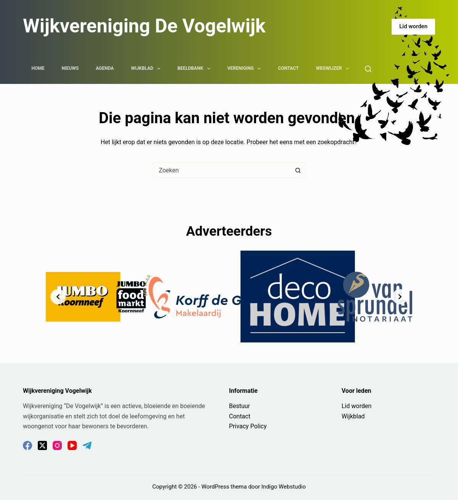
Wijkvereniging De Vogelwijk (144, 26)
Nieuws (70, 68)
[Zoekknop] (297, 170)
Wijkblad (147, 68)
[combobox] (221, 170)
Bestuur (239, 406)
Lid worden (413, 26)
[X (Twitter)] (42, 445)
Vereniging (245, 68)
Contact (288, 68)
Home (38, 68)
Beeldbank (195, 68)
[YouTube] (72, 445)
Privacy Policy (248, 426)
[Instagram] (57, 445)
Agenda (105, 68)
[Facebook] (27, 445)
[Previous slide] (58, 296)
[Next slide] (400, 296)
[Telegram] (87, 445)
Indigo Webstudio (283, 486)
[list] (229, 296)
